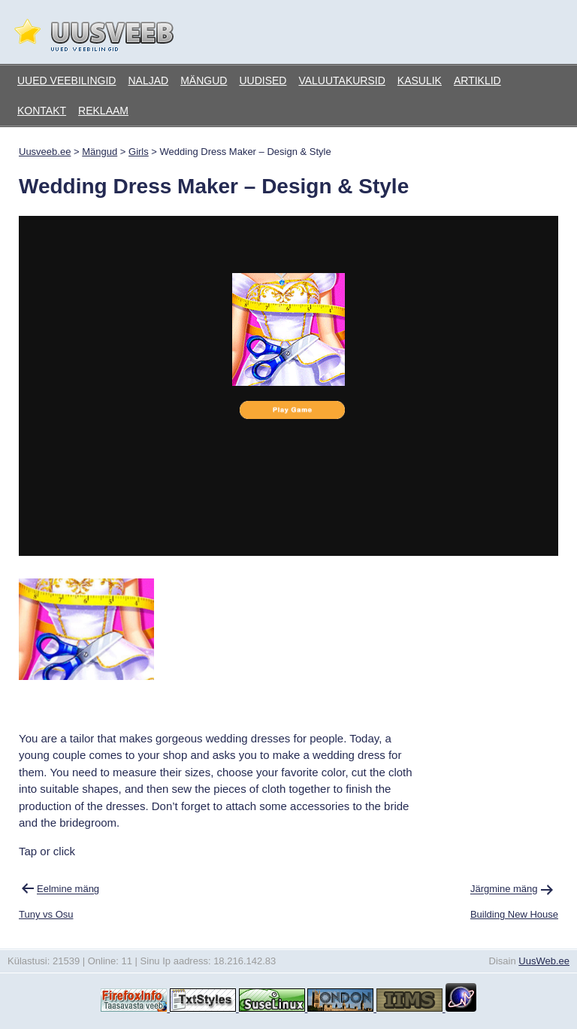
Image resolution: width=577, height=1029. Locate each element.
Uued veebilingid (66, 80)
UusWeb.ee (543, 961)
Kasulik (419, 80)
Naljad (148, 80)
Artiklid (477, 80)
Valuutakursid (341, 80)
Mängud (203, 80)
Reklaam (103, 111)
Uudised (262, 80)
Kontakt (41, 111)
